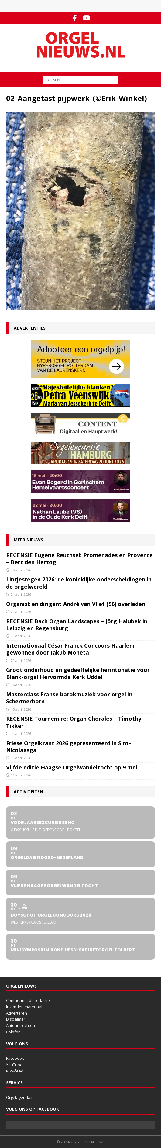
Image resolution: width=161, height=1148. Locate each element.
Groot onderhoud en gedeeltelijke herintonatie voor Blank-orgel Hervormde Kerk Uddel (78, 673)
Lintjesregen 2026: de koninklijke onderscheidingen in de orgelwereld (79, 583)
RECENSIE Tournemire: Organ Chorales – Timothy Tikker (73, 722)
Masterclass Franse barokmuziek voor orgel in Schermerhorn (69, 698)
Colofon (13, 1032)
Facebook (15, 1058)
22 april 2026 (21, 611)
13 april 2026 (21, 758)
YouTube (14, 1064)
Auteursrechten (20, 1025)
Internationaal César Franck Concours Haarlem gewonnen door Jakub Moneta (70, 649)
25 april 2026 (21, 570)
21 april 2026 (21, 636)
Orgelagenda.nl (20, 1097)
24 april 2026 (21, 594)
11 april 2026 (21, 775)
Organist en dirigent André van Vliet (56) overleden (75, 604)
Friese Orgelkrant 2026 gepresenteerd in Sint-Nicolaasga (68, 746)
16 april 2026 (21, 684)
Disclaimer (15, 1019)
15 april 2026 (21, 709)
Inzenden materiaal (24, 1006)
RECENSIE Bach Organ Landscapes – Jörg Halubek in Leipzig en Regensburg (76, 625)
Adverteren (16, 1013)
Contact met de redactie (28, 1000)
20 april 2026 (21, 660)
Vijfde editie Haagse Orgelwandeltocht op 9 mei (71, 767)
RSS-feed (14, 1071)
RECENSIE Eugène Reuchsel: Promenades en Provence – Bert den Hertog (79, 558)
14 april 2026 (21, 733)
